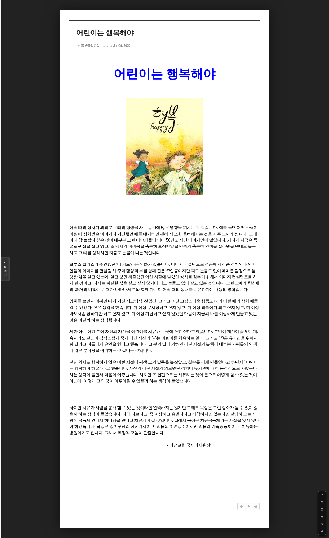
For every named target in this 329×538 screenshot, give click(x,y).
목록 (5, 269)
